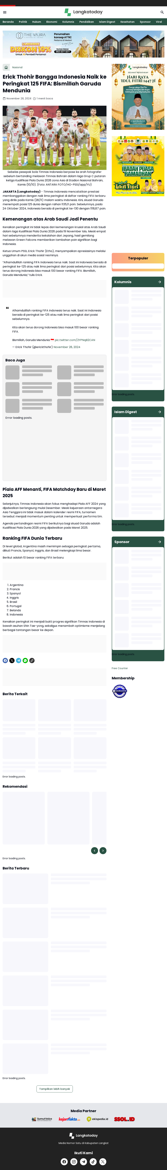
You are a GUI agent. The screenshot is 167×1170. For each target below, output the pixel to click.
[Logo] (83, 1136)
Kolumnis (68, 22)
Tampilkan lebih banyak (54, 1089)
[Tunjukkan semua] (160, 282)
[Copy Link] (32, 660)
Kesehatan (128, 22)
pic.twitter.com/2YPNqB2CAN (75, 340)
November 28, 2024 (67, 347)
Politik (23, 22)
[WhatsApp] (25, 660)
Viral (159, 22)
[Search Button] (162, 12)
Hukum (36, 22)
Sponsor (145, 22)
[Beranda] (6, 67)
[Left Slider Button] (94, 850)
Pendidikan (86, 22)
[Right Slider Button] (102, 850)
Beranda (8, 22)
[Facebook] (5, 660)
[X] (12, 660)
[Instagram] (73, 1161)
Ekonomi (51, 22)
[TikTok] (93, 1161)
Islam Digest (107, 22)
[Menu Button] (4, 12)
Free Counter (120, 668)
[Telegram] (18, 660)
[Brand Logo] (42, 1119)
